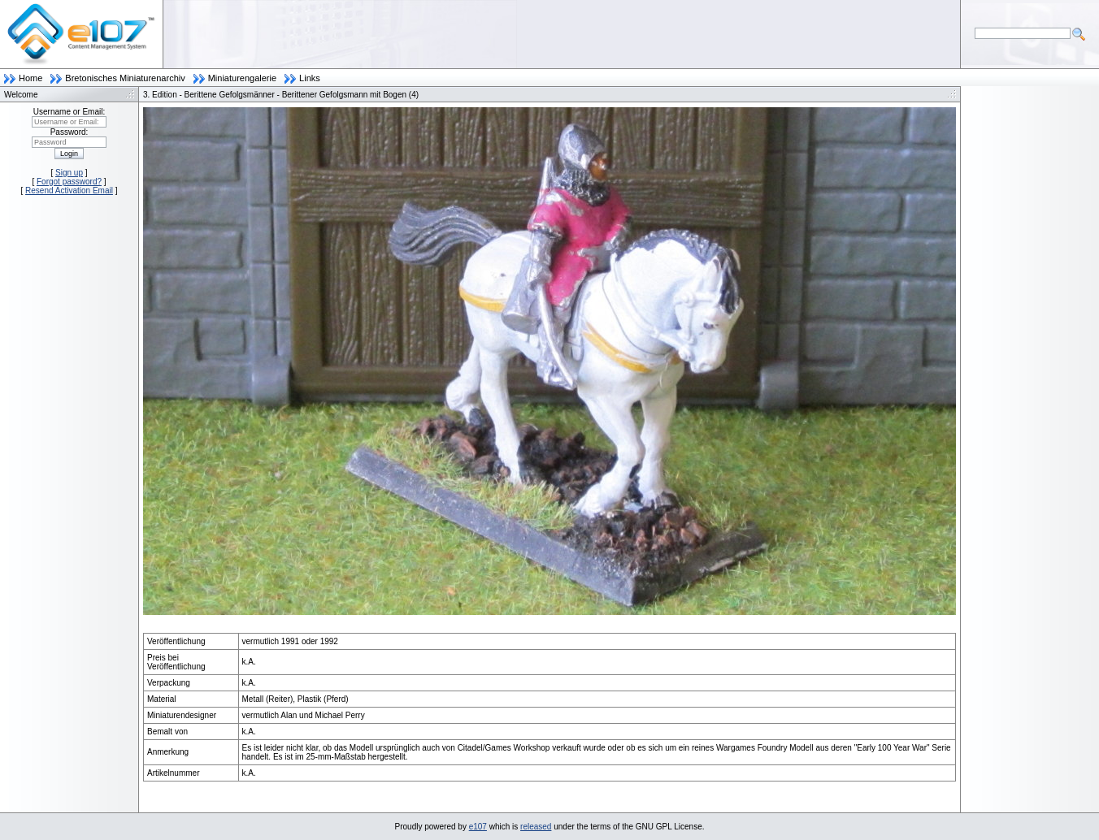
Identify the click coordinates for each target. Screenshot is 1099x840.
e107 (478, 826)
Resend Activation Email (69, 190)
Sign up (69, 172)
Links (309, 78)
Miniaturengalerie (242, 78)
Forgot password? (69, 181)
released (535, 826)
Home (30, 78)
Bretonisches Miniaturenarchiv (125, 78)
